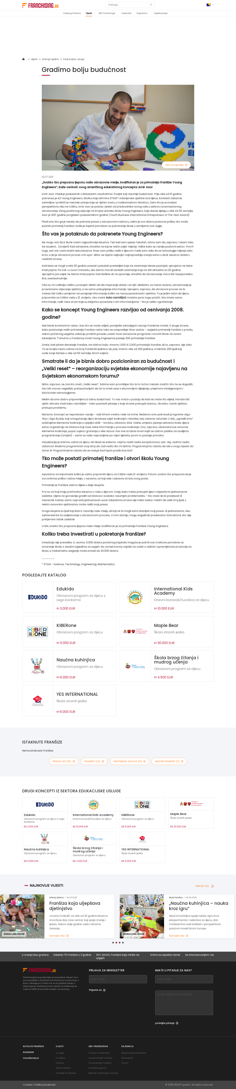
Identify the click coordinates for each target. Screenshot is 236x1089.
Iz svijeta (60, 1057)
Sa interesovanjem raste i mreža (213, 955)
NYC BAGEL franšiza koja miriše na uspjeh (124, 956)
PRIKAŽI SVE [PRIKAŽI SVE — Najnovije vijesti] (205, 886)
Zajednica (142, 13)
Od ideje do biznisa (66, 1073)
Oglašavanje (161, 13)
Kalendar (127, 13)
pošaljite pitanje (166, 1023)
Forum (124, 1062)
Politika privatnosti (44, 1084)
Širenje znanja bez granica (39, 955)
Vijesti (89, 13)
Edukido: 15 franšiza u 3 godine (79, 955)
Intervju (60, 1062)
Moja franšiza (63, 1067)
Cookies (27, 1084)
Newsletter (127, 1057)
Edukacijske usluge (73, 59)
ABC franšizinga (106, 13)
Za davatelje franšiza (99, 1062)
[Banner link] (118, 37)
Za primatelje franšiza (100, 1057)
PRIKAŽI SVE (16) (64, 761)
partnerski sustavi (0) (129, 761)
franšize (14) (94, 761)
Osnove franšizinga (98, 1052)
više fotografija (176, 165)
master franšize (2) (169, 761)
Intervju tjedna (50, 59)
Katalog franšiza (72, 13)
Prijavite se (97, 990)
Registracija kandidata (133, 1052)
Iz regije (60, 1052)
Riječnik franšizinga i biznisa (103, 1073)
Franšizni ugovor (97, 1067)
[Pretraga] (128, 4)
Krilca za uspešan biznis (172, 955)
